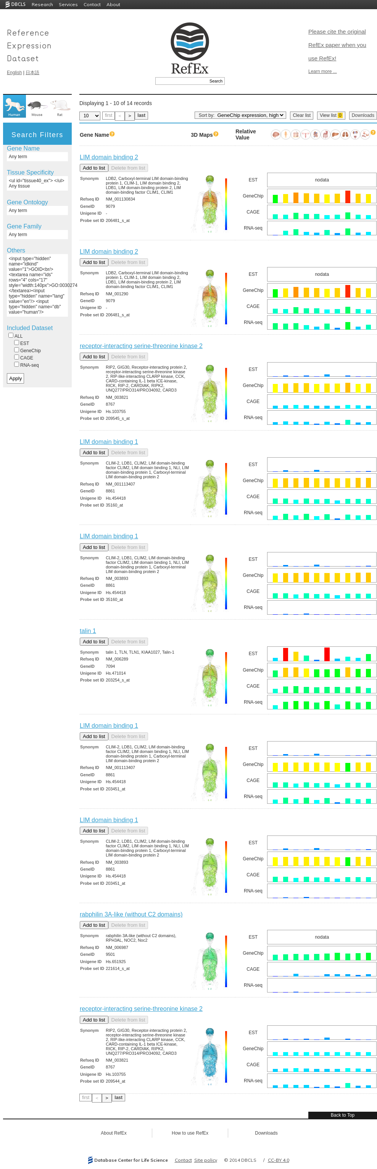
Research (42, 4)
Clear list (302, 115)
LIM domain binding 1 (109, 442)
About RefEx (113, 1133)
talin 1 (88, 631)
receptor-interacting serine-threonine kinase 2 (141, 346)
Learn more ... (322, 71)
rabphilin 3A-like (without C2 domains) (131, 914)
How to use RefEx (190, 1133)
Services (68, 4)
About (113, 4)
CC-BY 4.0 (278, 1160)
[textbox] (181, 81)
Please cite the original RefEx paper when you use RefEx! (337, 45)
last (141, 115)
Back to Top (342, 1115)
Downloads (363, 115)
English (14, 72)
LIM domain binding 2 (109, 157)
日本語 (32, 72)
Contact (92, 4)
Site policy (205, 1160)
